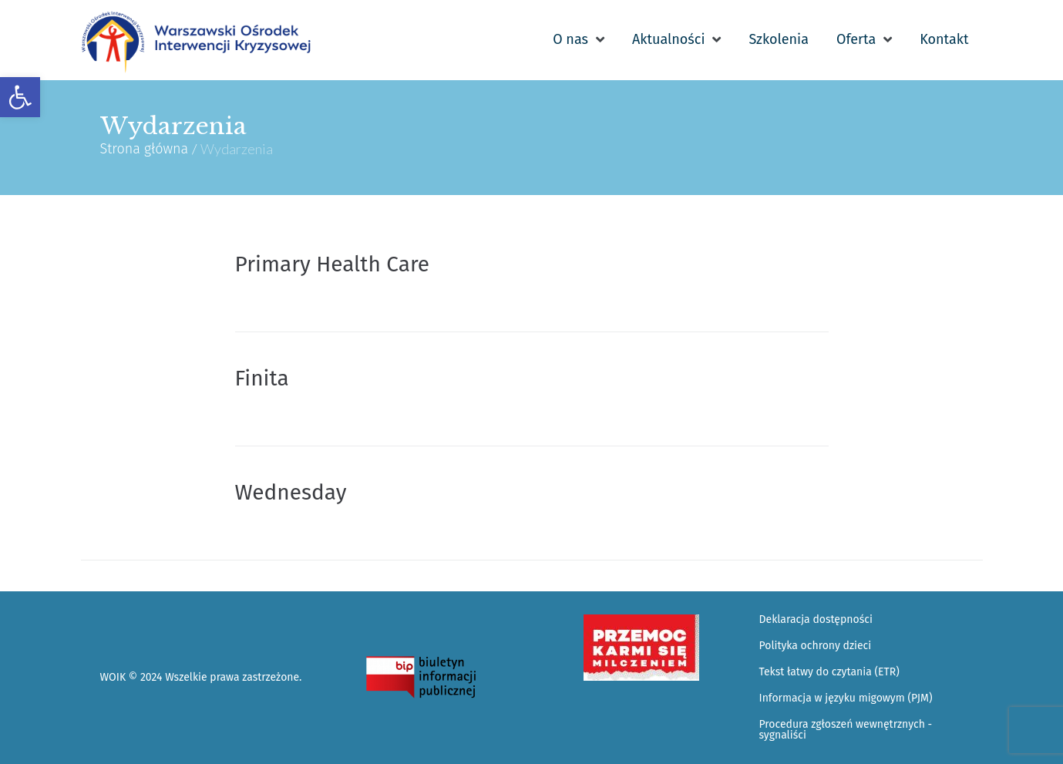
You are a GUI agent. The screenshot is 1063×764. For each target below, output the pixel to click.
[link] (20, 97)
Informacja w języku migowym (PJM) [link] (846, 698)
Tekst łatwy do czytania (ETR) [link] (829, 671)
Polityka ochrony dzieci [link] (815, 645)
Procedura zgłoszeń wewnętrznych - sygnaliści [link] (846, 730)
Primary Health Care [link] (332, 264)
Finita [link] (262, 378)
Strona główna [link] (144, 148)
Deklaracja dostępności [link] (816, 619)
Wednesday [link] (291, 492)
